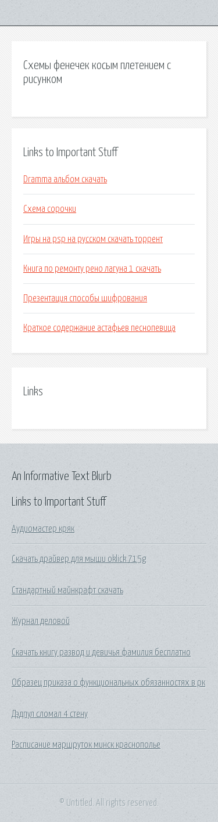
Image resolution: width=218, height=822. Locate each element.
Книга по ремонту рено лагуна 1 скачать (92, 268)
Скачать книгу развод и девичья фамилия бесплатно (101, 652)
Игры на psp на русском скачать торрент (93, 239)
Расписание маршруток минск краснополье (86, 744)
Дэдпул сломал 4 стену (50, 714)
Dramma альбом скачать (65, 179)
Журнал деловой (41, 621)
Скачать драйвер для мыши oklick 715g (79, 559)
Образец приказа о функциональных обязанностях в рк (108, 682)
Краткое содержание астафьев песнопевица (99, 328)
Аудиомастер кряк (43, 528)
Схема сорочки (49, 209)
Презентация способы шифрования (85, 298)
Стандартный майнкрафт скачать (67, 590)
